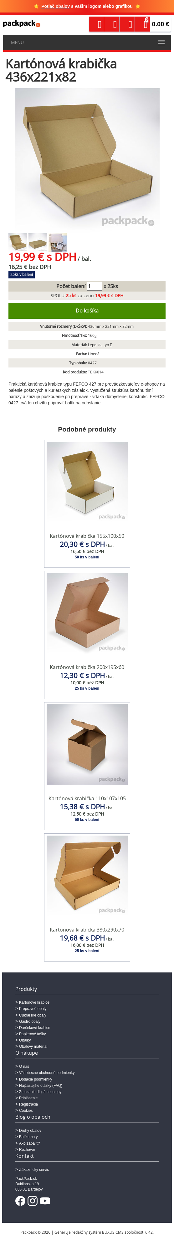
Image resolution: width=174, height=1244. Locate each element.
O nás (24, 1066)
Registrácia (28, 1104)
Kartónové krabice (34, 1002)
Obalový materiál (33, 1046)
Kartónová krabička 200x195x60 (87, 667)
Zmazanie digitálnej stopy (40, 1092)
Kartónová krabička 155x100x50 (87, 535)
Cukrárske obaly (32, 1015)
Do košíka (87, 310)
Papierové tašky (32, 1034)
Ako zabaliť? (29, 1143)
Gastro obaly (29, 1021)
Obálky (25, 1040)
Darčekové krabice (34, 1028)
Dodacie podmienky (35, 1079)
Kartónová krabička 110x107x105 (87, 798)
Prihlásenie (28, 1098)
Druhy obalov (30, 1130)
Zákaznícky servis (34, 1169)
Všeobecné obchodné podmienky (46, 1073)
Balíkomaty (28, 1137)
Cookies (26, 1110)
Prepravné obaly (32, 1009)
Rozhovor (27, 1149)
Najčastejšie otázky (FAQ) (40, 1085)
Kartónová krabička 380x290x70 (87, 929)
